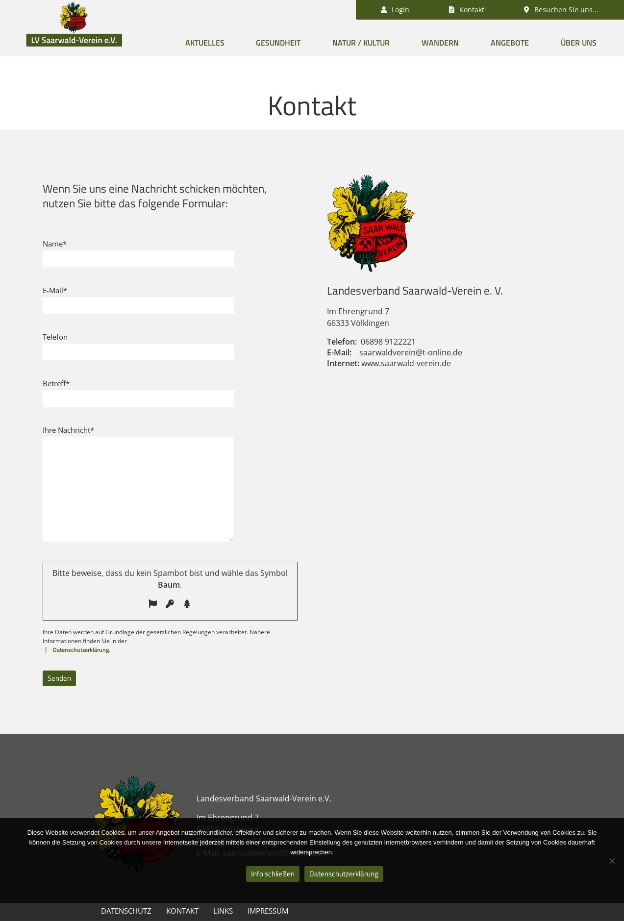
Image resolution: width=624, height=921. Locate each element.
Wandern (440, 43)
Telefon (55, 337)
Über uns (579, 43)
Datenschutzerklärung (80, 649)
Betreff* (56, 383)
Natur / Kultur (361, 43)
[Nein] (612, 861)
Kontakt (182, 911)
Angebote (510, 43)
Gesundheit (278, 43)
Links (223, 911)
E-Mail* (55, 290)
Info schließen (273, 873)
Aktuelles (205, 43)
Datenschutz (126, 911)
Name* (55, 244)
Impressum (268, 911)
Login (395, 9)
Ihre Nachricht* (68, 430)
